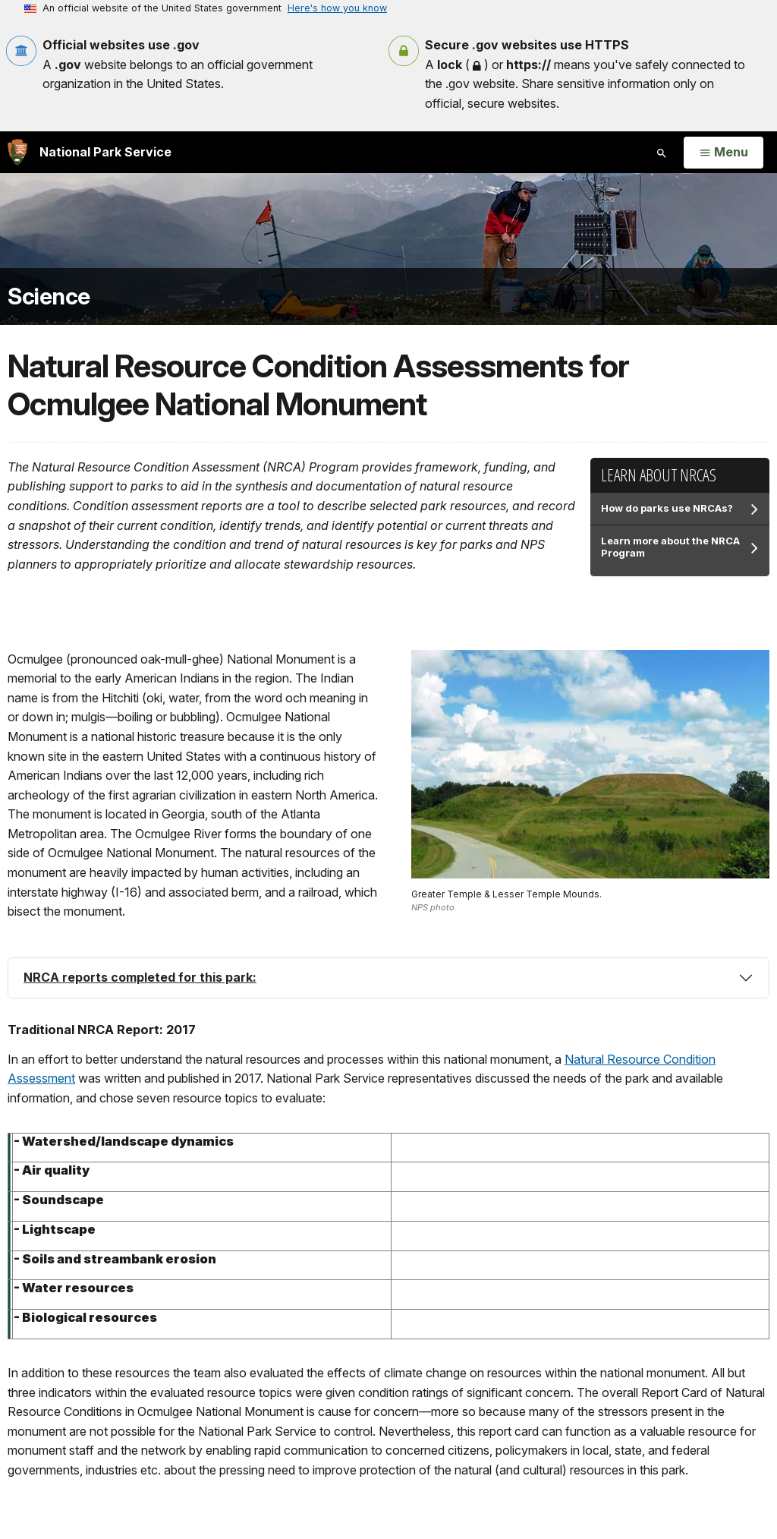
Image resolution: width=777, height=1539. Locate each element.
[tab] (388, 978)
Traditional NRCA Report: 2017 (102, 1029)
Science (49, 296)
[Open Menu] (723, 153)
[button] (388, 978)
